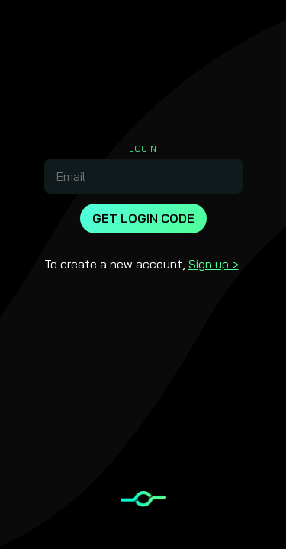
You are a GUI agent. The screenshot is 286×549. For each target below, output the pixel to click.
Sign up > (213, 263)
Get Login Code (143, 218)
